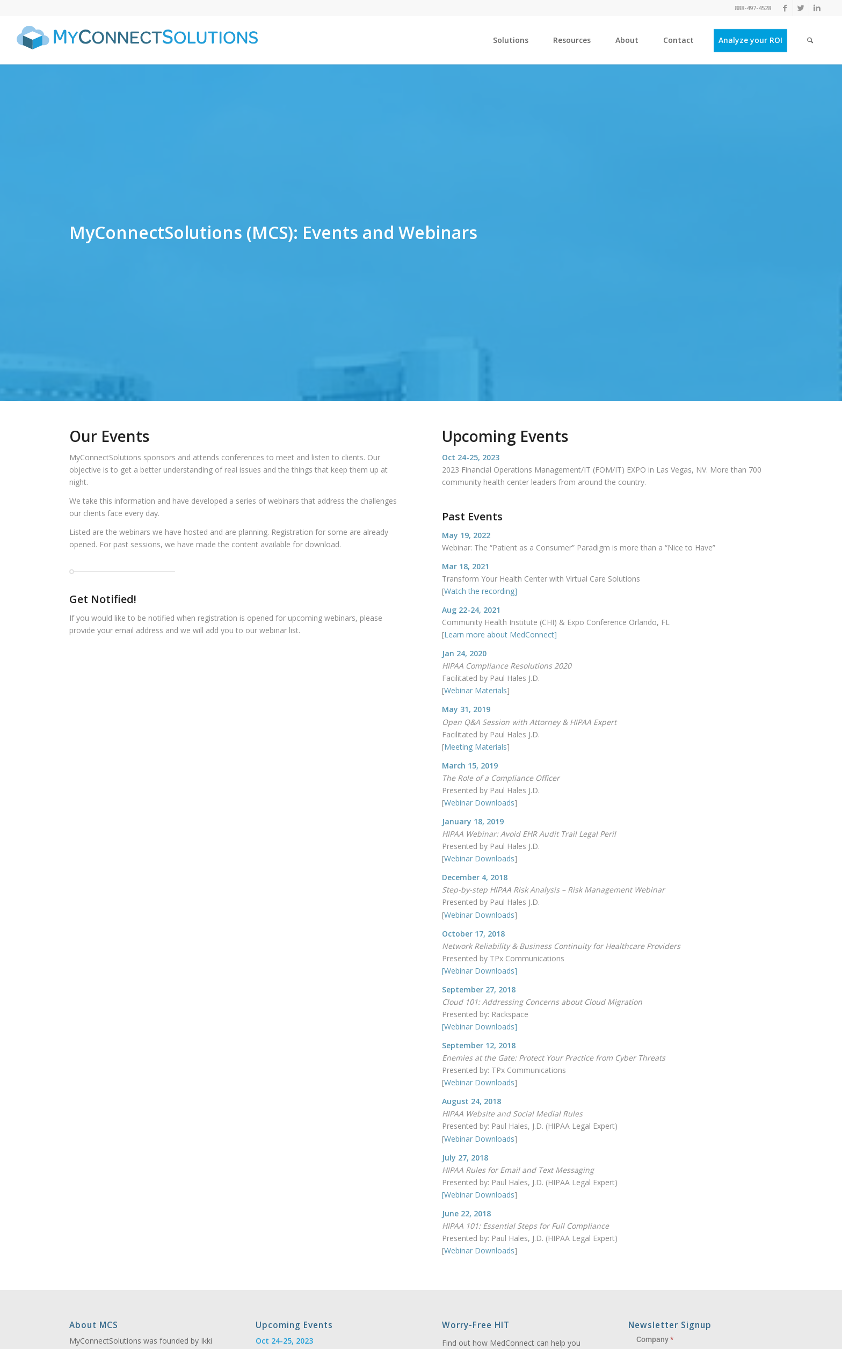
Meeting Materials (475, 747)
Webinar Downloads (479, 802)
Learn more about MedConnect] (500, 634)
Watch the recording (479, 591)
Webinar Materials (475, 690)
